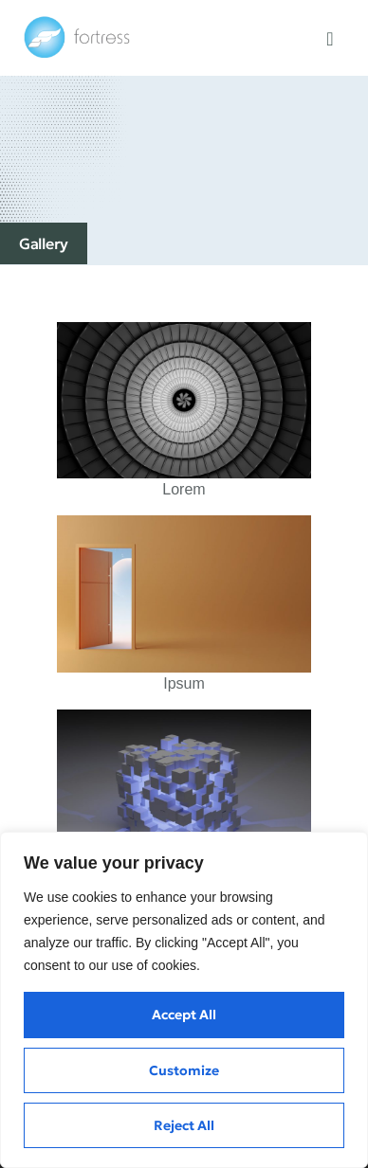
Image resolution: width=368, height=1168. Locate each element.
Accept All (184, 1014)
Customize (184, 1070)
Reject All (184, 1125)
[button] (330, 39)
